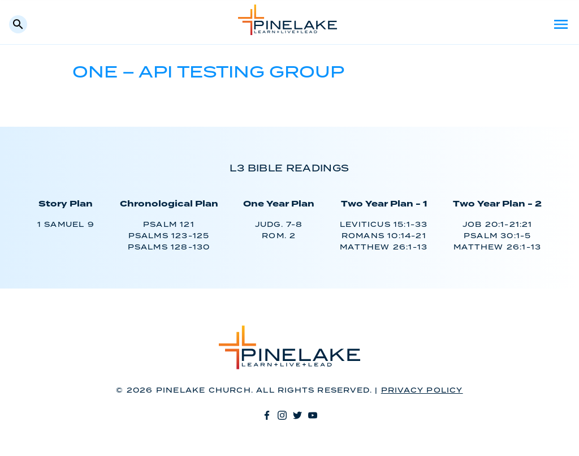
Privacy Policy (422, 390)
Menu (561, 24)
